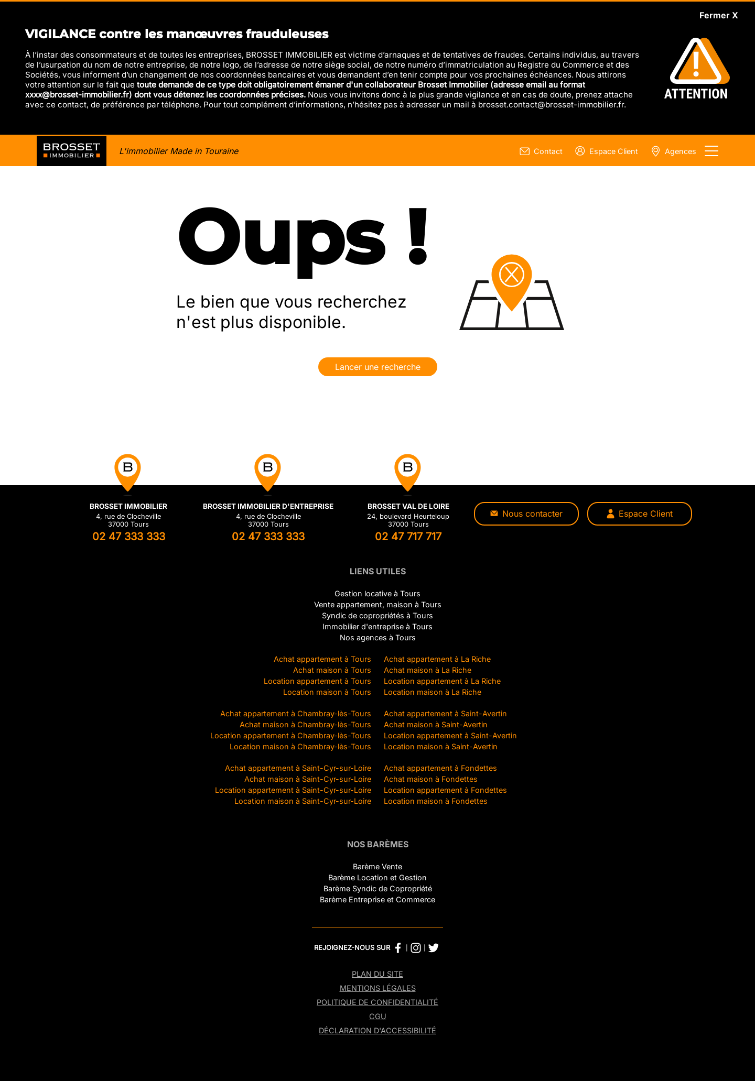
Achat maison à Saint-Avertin (436, 724)
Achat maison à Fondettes (431, 778)
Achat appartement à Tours (322, 658)
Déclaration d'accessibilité (377, 1030)
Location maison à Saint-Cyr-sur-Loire (302, 800)
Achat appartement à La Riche (437, 658)
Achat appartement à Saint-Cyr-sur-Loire (298, 767)
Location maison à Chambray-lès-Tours (300, 746)
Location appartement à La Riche (442, 680)
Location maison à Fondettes (436, 800)
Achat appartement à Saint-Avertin (445, 713)
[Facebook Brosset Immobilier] (398, 948)
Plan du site (377, 973)
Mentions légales (378, 988)
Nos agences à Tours (378, 637)
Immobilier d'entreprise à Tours (377, 626)
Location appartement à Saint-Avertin (450, 735)
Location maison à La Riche (432, 691)
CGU (377, 1016)
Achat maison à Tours (332, 669)
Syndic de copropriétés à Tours (377, 615)
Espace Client (640, 513)
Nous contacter (526, 513)
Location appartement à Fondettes (445, 789)
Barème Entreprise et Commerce (377, 899)
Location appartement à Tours (317, 680)
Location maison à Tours (327, 691)
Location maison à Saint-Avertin (441, 746)
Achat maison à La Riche (427, 669)
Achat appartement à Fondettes (440, 767)
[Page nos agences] (671, 151)
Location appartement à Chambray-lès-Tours (290, 735)
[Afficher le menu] (711, 151)
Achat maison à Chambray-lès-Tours (305, 724)
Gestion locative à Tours (377, 593)
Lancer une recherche (377, 367)
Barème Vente (377, 866)
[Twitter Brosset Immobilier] (433, 948)
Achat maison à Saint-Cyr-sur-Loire (307, 778)
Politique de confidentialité (377, 1002)
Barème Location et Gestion (377, 877)
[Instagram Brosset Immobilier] (416, 948)
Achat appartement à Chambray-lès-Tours (295, 713)
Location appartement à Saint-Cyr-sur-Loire (293, 789)
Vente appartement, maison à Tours (377, 604)
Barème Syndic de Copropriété (377, 888)
